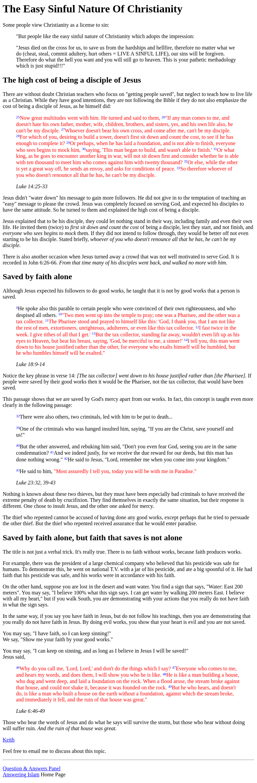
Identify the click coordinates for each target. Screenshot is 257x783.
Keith (9, 740)
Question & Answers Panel (32, 768)
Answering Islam (21, 774)
